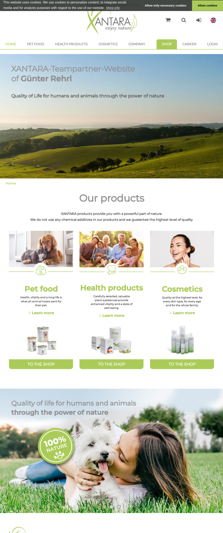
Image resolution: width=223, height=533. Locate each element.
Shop (167, 44)
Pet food (35, 44)
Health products (71, 44)
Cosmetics (108, 44)
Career (189, 44)
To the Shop (41, 364)
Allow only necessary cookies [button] (165, 5)
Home (11, 44)
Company (136, 44)
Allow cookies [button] (207, 5)
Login (212, 44)
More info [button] (113, 8)
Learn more (43, 313)
